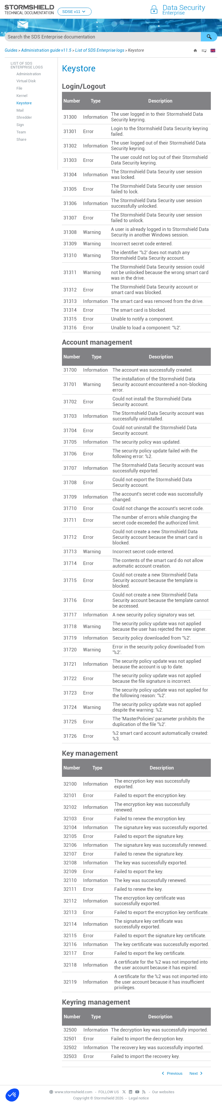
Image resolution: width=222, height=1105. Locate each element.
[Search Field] (111, 36)
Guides (11, 50)
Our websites (163, 1092)
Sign (20, 125)
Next (193, 1073)
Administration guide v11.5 (46, 50)
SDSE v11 (74, 11)
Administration (28, 74)
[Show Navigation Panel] (215, 10)
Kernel (21, 95)
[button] (209, 36)
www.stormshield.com (70, 1092)
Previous (174, 1073)
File (19, 88)
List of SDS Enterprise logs (99, 50)
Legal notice (139, 1098)
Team (21, 132)
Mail (19, 110)
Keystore (24, 103)
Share (21, 139)
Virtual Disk (26, 81)
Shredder (24, 117)
